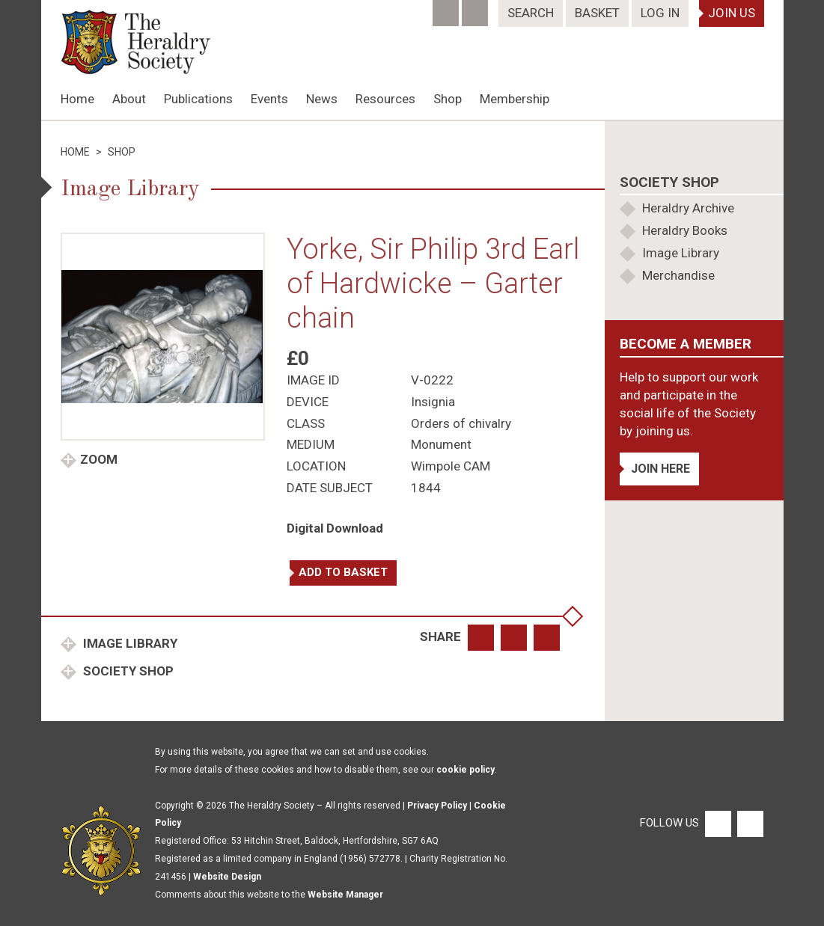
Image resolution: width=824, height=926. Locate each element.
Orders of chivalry (461, 423)
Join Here (660, 469)
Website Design (227, 876)
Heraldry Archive (688, 207)
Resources (385, 98)
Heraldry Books (684, 230)
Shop (447, 98)
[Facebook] (447, 8)
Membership (514, 98)
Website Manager (345, 894)
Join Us (731, 12)
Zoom (99, 459)
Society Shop (127, 670)
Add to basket (343, 572)
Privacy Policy (437, 805)
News (322, 98)
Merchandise (678, 275)
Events (269, 98)
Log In (660, 12)
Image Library (128, 643)
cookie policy (465, 769)
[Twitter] (476, 8)
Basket (597, 12)
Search (530, 12)
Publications (198, 98)
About (129, 98)
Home (77, 98)
